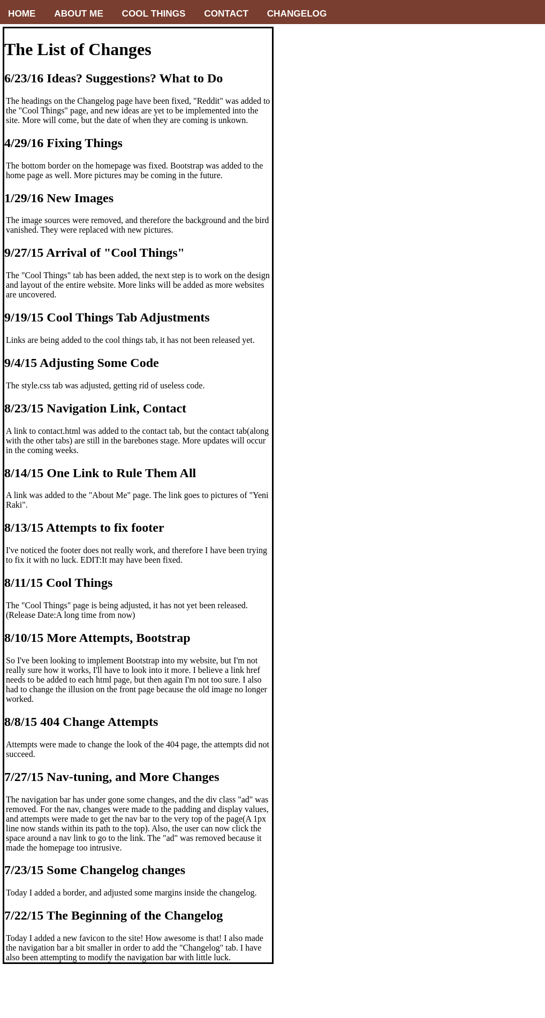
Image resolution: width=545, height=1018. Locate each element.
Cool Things (154, 13)
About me (78, 13)
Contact (226, 13)
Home (22, 13)
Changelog (297, 13)
